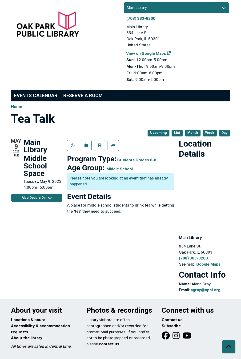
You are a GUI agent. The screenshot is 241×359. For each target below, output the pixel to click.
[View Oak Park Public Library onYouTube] (187, 337)
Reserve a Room (83, 95)
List (177, 133)
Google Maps (208, 264)
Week (209, 133)
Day (224, 133)
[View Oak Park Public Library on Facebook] (166, 337)
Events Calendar (35, 95)
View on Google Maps (146, 53)
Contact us (172, 319)
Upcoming (158, 133)
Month (192, 133)
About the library (26, 337)
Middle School (119, 169)
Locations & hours (28, 319)
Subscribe (171, 325)
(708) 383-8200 (140, 18)
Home (16, 106)
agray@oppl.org (205, 289)
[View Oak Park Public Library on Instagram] (177, 337)
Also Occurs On (37, 197)
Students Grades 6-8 (136, 160)
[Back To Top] (228, 346)
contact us (109, 344)
